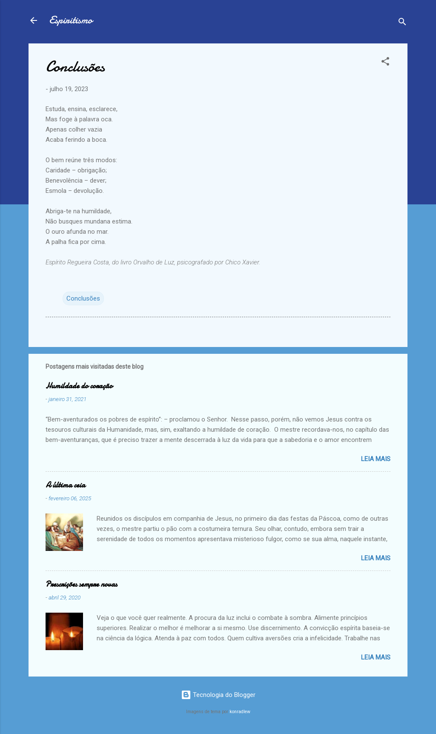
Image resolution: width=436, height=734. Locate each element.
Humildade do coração (79, 386)
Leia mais (375, 459)
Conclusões (83, 298)
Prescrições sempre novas (81, 584)
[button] (385, 62)
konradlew (239, 711)
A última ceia (65, 485)
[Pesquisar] (402, 23)
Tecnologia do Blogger (218, 695)
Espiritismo (70, 20)
